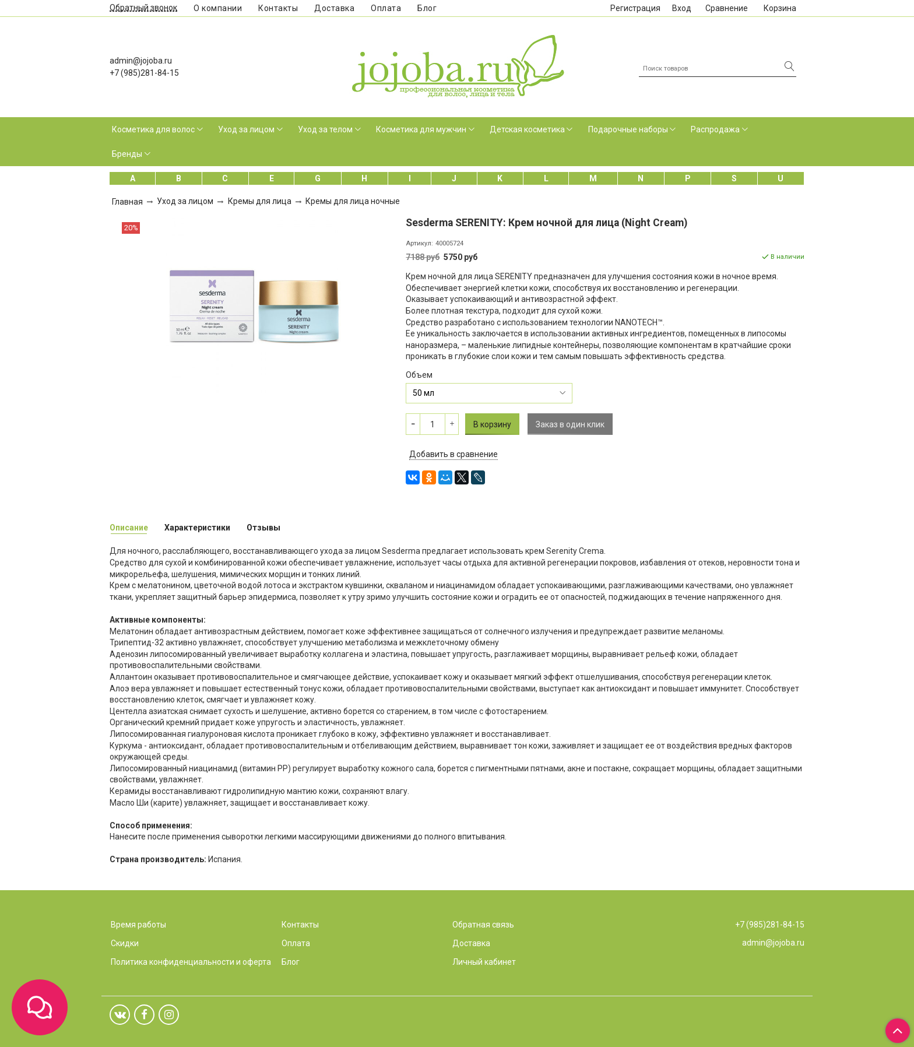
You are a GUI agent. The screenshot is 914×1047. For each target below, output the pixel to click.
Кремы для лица (259, 201)
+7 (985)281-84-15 (144, 73)
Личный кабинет (484, 962)
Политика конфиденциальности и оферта (191, 962)
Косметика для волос (153, 129)
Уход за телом (325, 129)
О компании (218, 8)
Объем (419, 375)
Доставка (334, 8)
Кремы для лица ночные (352, 201)
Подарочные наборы (628, 129)
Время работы (138, 924)
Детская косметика (527, 129)
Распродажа (715, 129)
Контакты (278, 8)
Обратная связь (483, 924)
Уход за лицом (246, 129)
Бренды (127, 154)
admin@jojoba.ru (141, 60)
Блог (427, 8)
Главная (127, 201)
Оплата (386, 8)
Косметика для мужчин (421, 129)
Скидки (125, 943)
